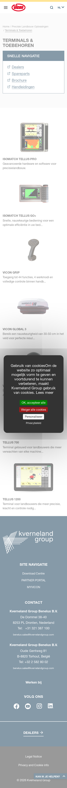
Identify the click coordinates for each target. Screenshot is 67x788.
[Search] (51, 7)
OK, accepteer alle (34, 402)
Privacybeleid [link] (33, 422)
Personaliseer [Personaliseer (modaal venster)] (33, 416)
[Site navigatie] (5, 7)
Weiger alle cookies (33, 409)
